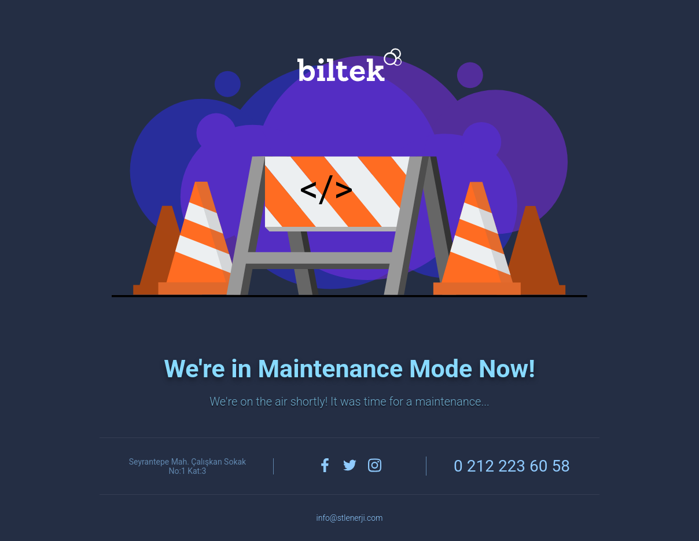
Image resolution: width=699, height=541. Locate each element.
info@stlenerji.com (350, 517)
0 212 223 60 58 (512, 466)
